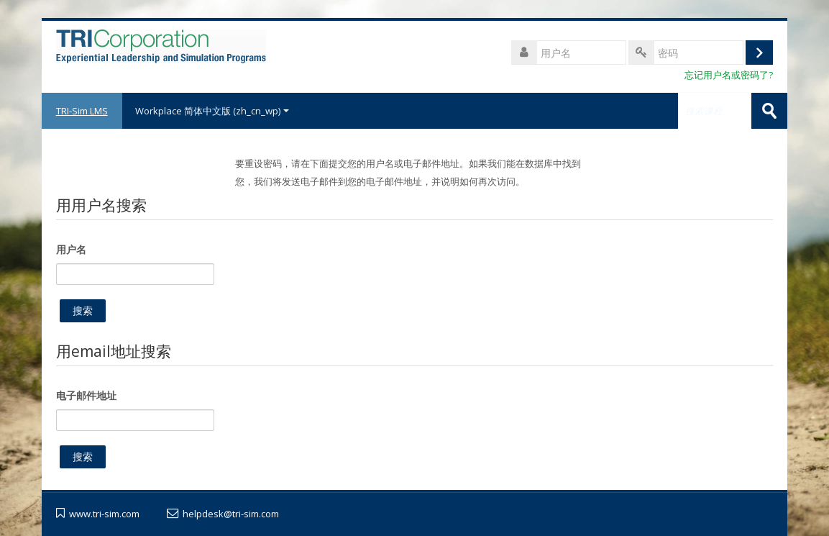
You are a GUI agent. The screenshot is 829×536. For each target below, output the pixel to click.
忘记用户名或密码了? (728, 75)
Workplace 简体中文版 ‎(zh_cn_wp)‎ (212, 110)
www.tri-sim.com (104, 514)
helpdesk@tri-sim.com (231, 514)
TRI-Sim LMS (82, 110)
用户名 (71, 249)
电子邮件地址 (86, 395)
